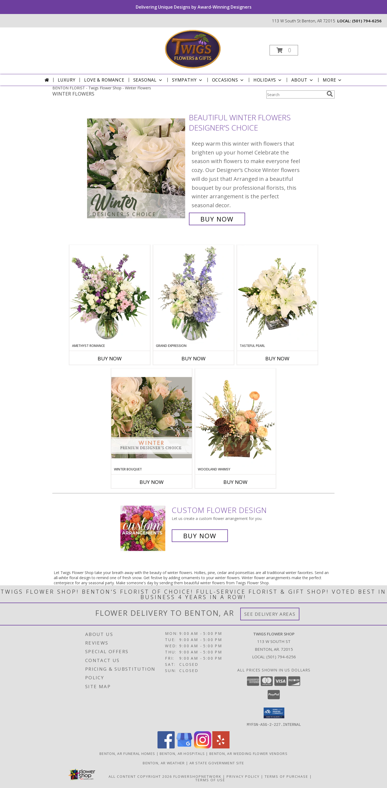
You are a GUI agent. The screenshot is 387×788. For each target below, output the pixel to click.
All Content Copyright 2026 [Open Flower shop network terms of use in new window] (140, 776)
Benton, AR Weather (164, 762)
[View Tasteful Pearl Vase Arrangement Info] (277, 294)
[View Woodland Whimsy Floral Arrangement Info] (235, 418)
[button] (284, 50)
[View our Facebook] (166, 746)
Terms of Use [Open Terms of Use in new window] (210, 779)
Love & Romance (104, 80)
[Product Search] (295, 94)
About (302, 80)
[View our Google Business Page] (184, 746)
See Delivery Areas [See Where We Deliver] (270, 614)
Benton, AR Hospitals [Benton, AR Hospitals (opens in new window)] (182, 753)
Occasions (228, 80)
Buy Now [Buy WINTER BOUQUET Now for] (151, 482)
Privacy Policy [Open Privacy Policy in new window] (243, 776)
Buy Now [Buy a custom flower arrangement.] (199, 535)
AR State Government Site (216, 762)
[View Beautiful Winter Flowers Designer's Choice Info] (136, 168)
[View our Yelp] (221, 746)
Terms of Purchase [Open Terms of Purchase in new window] (286, 776)
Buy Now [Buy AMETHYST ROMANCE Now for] (110, 358)
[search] (329, 94)
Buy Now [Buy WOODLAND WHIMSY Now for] (235, 482)
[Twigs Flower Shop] (193, 48)
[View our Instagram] (202, 746)
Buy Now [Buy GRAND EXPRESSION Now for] (193, 358)
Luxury (67, 80)
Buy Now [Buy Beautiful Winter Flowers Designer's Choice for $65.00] (217, 218)
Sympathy (187, 80)
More (332, 80)
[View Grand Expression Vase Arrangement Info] (193, 294)
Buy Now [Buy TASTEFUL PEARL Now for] (277, 358)
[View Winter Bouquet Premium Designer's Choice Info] (151, 417)
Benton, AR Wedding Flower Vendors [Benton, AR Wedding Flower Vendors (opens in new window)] (248, 753)
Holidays (267, 80)
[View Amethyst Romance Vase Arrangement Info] (109, 294)
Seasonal (148, 80)
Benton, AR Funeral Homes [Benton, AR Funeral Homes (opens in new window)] (127, 753)
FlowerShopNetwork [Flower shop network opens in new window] (197, 776)
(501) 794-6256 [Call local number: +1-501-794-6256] (367, 20)
